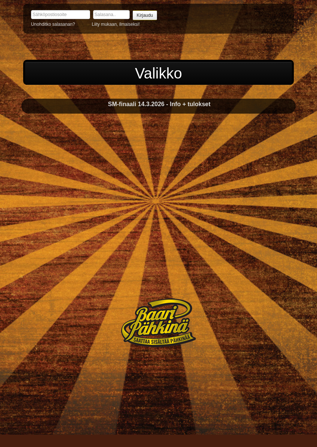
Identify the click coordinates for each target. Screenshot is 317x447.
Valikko (158, 73)
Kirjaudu (145, 15)
